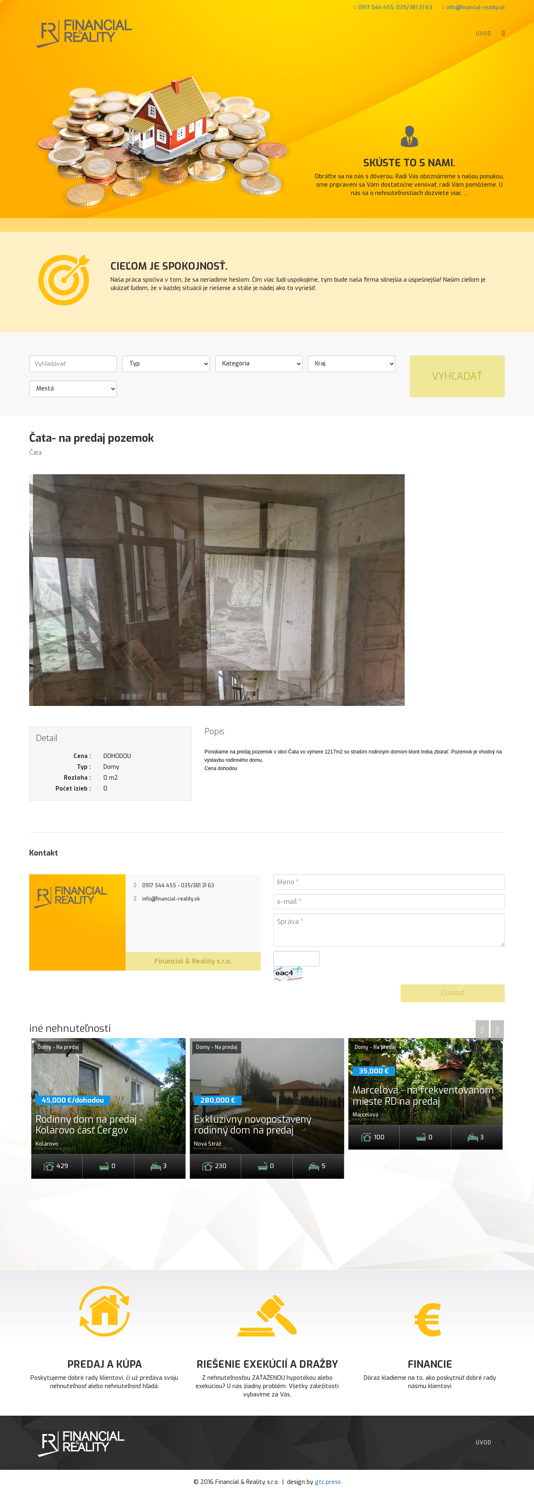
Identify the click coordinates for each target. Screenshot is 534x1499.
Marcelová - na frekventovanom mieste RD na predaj (423, 1096)
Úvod (483, 33)
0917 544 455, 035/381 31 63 (395, 7)
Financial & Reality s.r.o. (193, 961)
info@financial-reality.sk (475, 7)
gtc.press (328, 1482)
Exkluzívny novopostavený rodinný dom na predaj (252, 1125)
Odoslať (452, 992)
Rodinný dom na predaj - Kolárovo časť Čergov (89, 1125)
